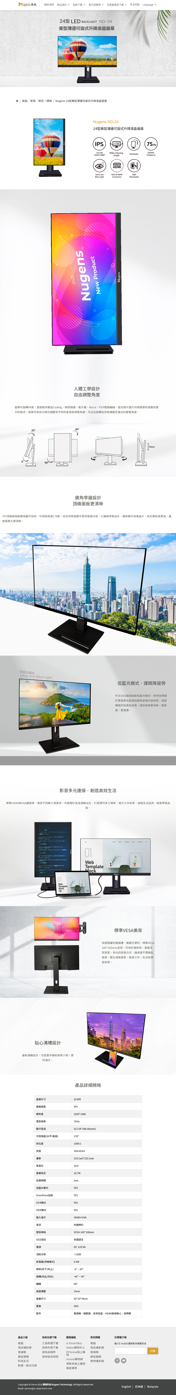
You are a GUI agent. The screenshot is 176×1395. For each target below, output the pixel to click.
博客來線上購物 (75, 1363)
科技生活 (23, 1361)
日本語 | (141, 1386)
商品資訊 (62, 4)
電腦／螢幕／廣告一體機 (37, 101)
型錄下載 (77, 4)
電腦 (20, 1343)
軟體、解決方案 (27, 1365)
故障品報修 (49, 1352)
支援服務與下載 (115, 4)
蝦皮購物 (71, 1368)
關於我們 (49, 4)
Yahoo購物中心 (75, 1347)
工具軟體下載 (50, 1343)
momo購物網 (74, 1359)
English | (128, 1386)
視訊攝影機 (25, 1347)
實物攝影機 (97, 1361)
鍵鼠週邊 (23, 1356)
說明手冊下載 (50, 1347)
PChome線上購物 (75, 1353)
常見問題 (135, 4)
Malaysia (152, 1386)
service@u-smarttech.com (38, 1388)
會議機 (22, 1352)
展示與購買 (95, 4)
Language (148, 4)
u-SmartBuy (74, 1343)
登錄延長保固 (50, 1356)
